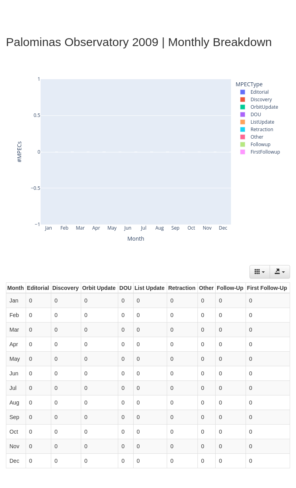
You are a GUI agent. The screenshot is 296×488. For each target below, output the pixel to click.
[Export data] (280, 271)
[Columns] (259, 271)
